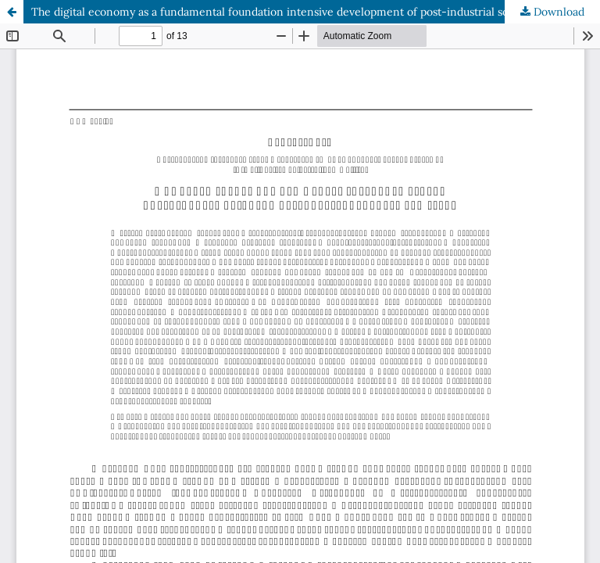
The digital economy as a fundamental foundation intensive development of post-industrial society (282, 12)
